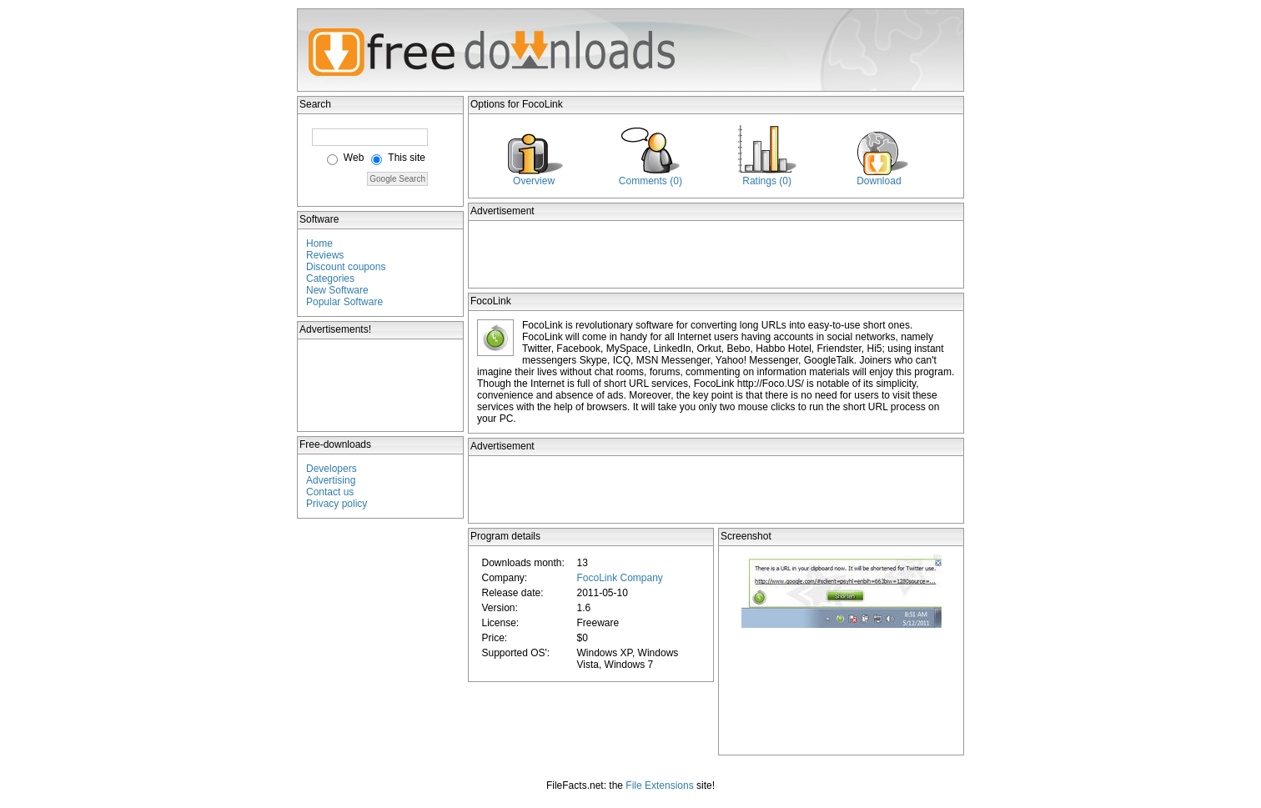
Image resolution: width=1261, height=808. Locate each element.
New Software (337, 290)
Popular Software (344, 302)
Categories (330, 278)
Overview (534, 181)
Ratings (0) (766, 181)
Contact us (330, 492)
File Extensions (659, 785)
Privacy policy (336, 503)
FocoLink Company (619, 578)
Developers (331, 468)
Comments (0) (650, 181)
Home (319, 243)
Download (879, 181)
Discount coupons (345, 267)
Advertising (330, 480)
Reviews (325, 255)
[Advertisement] (381, 385)
